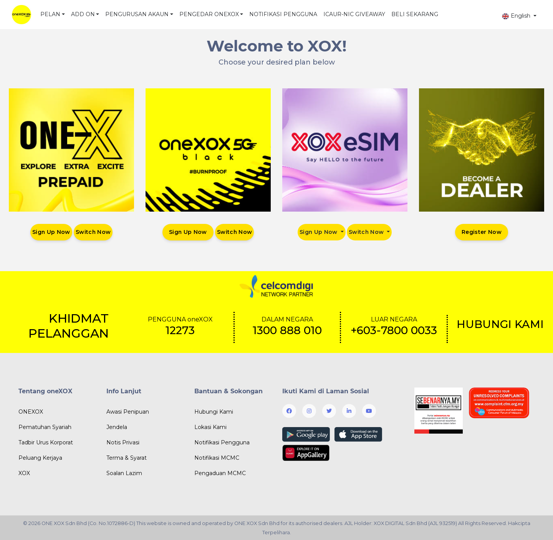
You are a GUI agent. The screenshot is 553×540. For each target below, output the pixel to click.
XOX (24, 473)
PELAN (50, 14)
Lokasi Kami (210, 427)
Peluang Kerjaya (40, 457)
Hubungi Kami (213, 411)
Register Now (482, 232)
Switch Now (93, 232)
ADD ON (83, 14)
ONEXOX (30, 411)
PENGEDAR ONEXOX (209, 14)
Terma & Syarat (126, 457)
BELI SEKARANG (414, 14)
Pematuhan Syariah (44, 427)
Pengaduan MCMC (220, 473)
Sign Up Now (51, 232)
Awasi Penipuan (127, 411)
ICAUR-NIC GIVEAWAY (354, 14)
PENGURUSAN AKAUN (137, 14)
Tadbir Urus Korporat (45, 442)
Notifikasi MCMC (216, 457)
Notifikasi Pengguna (222, 442)
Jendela (116, 427)
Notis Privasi (122, 442)
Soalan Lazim (124, 473)
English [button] (517, 16)
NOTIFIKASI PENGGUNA (283, 14)
